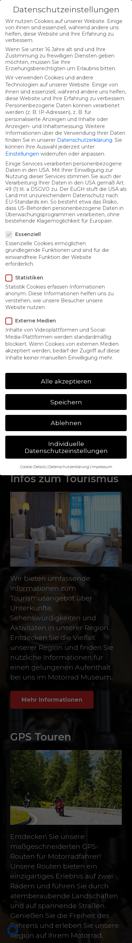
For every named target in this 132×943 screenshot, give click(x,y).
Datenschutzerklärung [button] (68, 467)
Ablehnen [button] (66, 423)
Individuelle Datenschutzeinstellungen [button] (66, 447)
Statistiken (25, 277)
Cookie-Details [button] (33, 467)
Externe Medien (31, 321)
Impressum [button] (102, 467)
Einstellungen (22, 154)
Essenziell (24, 234)
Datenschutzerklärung (84, 140)
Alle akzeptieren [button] (66, 381)
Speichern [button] (66, 402)
